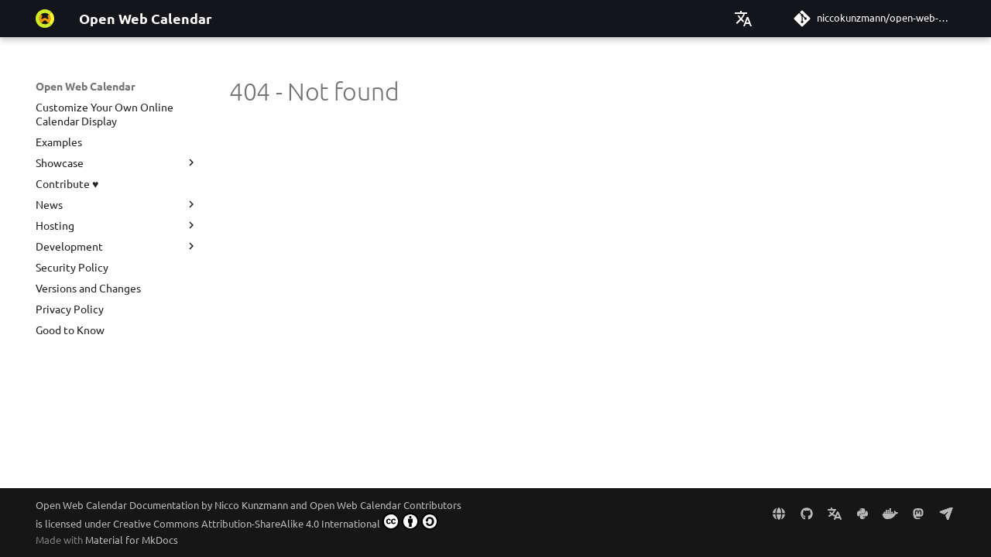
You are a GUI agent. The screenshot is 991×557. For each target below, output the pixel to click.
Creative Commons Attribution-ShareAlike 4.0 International (275, 521)
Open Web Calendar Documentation (117, 504)
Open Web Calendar (85, 86)
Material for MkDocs (131, 539)
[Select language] (743, 18)
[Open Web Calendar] (44, 18)
